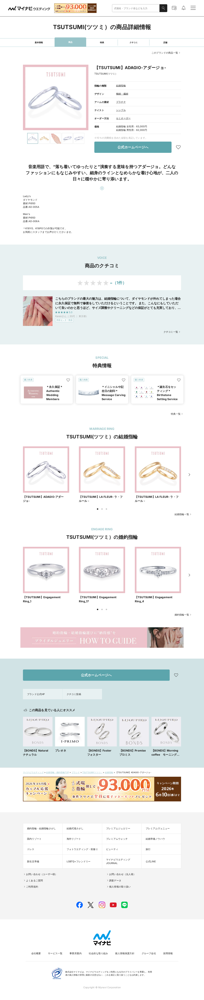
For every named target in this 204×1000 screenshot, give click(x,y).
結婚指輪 (121, 85)
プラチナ (121, 101)
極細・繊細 (122, 93)
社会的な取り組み (98, 953)
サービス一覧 (55, 953)
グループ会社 (149, 953)
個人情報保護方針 (124, 953)
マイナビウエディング (33, 772)
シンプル (121, 110)
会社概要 (36, 953)
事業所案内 (76, 953)
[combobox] (136, 8)
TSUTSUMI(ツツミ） (92, 772)
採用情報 (168, 953)
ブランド (76, 772)
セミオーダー (123, 118)
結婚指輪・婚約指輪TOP (57, 772)
